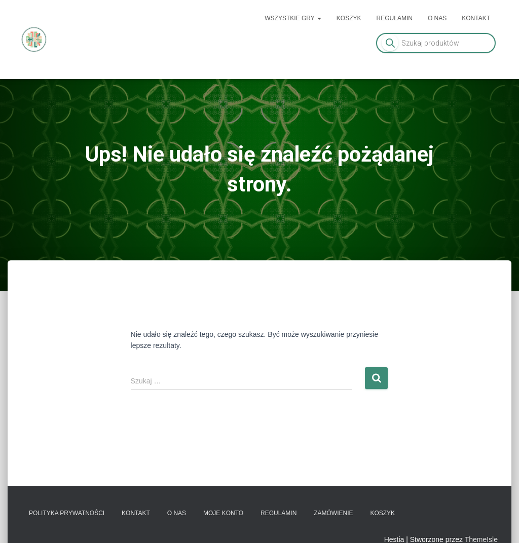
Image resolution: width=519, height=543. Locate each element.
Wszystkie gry (293, 18)
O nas (437, 18)
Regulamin (395, 18)
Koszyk (349, 18)
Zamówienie (333, 513)
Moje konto (223, 513)
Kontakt (476, 18)
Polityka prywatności (66, 513)
